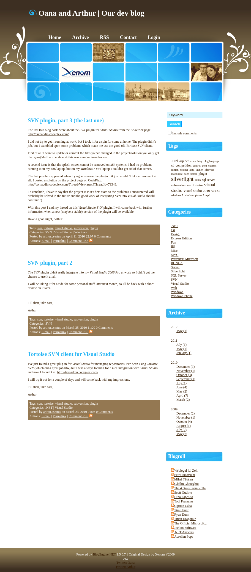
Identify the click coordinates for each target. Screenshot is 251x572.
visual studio (63, 228)
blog (199, 161)
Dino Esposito (183, 497)
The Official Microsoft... (190, 523)
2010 (197, 384)
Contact (128, 37)
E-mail (46, 241)
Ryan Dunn (181, 514)
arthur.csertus (52, 236)
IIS (173, 246)
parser (193, 173)
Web (174, 288)
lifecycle (209, 169)
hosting (184, 169)
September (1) (185, 379)
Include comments (184, 133)
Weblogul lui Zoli (186, 470)
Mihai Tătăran (183, 479)
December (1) (185, 367)
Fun (173, 242)
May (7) (181, 434)
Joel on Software (185, 528)
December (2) (185, 413)
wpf (207, 195)
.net (174, 160)
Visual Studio (63, 232)
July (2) (181, 430)
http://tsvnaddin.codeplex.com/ (48, 134)
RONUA (177, 263)
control (197, 165)
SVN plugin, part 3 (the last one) (66, 120)
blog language (211, 161)
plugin (94, 228)
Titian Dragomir (185, 519)
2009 (197, 424)
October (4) (184, 422)
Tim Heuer (181, 510)
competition (183, 165)
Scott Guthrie (183, 492)
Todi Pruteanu (183, 501)
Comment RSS (80, 241)
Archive (80, 37)
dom (204, 165)
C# (173, 230)
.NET (49, 408)
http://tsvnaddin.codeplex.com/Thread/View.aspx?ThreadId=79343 (72, 184)
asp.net (184, 161)
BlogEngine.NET (104, 554)
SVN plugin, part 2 (50, 263)
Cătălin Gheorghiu (186, 484)
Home (54, 37)
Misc (174, 251)
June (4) (181, 387)
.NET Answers (183, 532)
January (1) (183, 353)
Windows (80, 232)
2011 (197, 350)
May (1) (181, 331)
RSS (104, 37)
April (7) (182, 395)
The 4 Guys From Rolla (190, 488)
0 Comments (102, 236)
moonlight (176, 173)
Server (175, 267)
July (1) (181, 345)
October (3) (184, 375)
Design (175, 234)
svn (39, 228)
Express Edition (181, 238)
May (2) (181, 391)
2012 (197, 332)
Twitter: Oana (125, 563)
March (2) (183, 400)
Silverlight (178, 271)
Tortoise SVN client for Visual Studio (71, 354)
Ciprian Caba (183, 506)
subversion (81, 228)
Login (154, 37)
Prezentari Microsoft (184, 259)
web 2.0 (215, 190)
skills (198, 179)
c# (172, 165)
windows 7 (177, 195)
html (191, 169)
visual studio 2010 (197, 191)
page (186, 173)
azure (193, 161)
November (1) (185, 371)
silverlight (182, 179)
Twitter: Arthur (125, 567)
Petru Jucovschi (184, 475)
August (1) (183, 426)
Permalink (59, 241)
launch (199, 169)
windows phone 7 (194, 195)
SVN (48, 232)
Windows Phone (182, 296)
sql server (208, 180)
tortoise (49, 228)
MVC (174, 255)
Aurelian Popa (183, 536)
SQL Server (179, 275)
